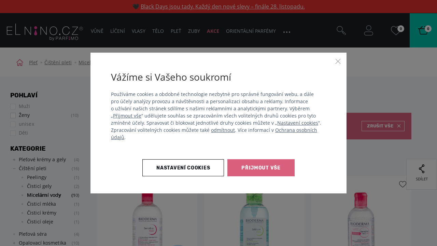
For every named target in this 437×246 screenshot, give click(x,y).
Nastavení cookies (297, 123)
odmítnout (223, 130)
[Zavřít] (338, 61)
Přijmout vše (127, 115)
